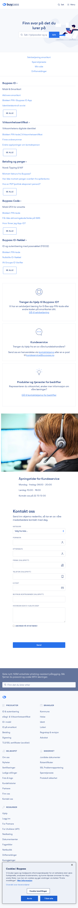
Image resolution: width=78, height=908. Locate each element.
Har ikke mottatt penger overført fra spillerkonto (26, 178)
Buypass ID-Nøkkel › (14, 240)
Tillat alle (48, 898)
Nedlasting (7, 834)
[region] (39, 883)
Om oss (5, 757)
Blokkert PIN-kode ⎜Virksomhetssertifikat (22, 134)
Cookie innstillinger (38, 891)
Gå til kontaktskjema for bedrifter (39, 395)
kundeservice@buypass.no (40, 355)
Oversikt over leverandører (17, 884)
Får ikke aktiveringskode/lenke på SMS (21, 218)
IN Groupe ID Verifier (12, 262)
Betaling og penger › (14, 161)
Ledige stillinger (9, 773)
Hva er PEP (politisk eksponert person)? (21, 184)
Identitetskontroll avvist (13, 105)
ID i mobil (6, 722)
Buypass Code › (11, 200)
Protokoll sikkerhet (48, 778)
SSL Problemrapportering (51, 768)
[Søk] (39, 684)
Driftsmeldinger (39, 71)
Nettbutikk (7, 850)
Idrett (42, 722)
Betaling (6, 732)
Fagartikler (7, 844)
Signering (6, 738)
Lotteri (43, 727)
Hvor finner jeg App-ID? (14, 223)
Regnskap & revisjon (49, 732)
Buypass (4, 697)
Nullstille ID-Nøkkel (11, 257)
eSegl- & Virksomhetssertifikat (16, 717)
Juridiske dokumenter (50, 757)
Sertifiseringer (8, 768)
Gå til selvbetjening (39, 312)
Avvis (29, 898)
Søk (54, 35)
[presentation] (39, 634)
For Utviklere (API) (11, 829)
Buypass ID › (9, 83)
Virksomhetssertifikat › (16, 122)
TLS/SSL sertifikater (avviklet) (16, 743)
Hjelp (4, 813)
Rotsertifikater (46, 762)
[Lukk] (72, 865)
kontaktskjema (46, 352)
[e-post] (39, 588)
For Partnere (8, 824)
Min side (39, 66)
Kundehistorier (9, 783)
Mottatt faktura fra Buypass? (16, 173)
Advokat (44, 738)
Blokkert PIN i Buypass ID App (17, 100)
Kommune (45, 711)
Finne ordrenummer (12, 139)
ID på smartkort (9, 727)
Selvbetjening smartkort (39, 57)
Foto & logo (7, 778)
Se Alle (10, 113)
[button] (61, 4)
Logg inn (6, 818)
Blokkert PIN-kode (11, 213)
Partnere (6, 788)
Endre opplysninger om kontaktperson (21, 144)
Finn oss (6, 794)
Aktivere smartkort (11, 95)
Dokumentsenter (10, 839)
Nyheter (6, 762)
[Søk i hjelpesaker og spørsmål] (34, 35)
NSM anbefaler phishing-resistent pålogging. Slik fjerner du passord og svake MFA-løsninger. (33, 675)
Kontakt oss (7, 799)
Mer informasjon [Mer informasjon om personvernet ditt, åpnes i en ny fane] (24, 880)
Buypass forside (10, 4)
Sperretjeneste (39, 62)
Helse (42, 717)
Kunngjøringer (8, 860)
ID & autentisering (10, 711)
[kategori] (39, 531)
